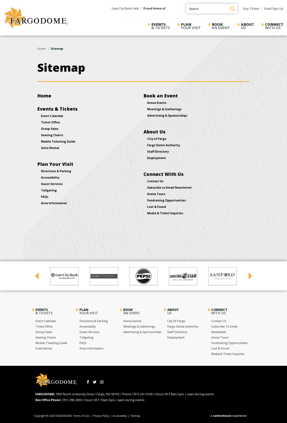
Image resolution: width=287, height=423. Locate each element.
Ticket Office (50, 122)
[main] (143, 123)
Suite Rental (50, 148)
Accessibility (50, 177)
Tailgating (49, 190)
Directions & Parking (56, 171)
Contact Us (155, 181)
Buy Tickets (251, 9)
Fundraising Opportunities (166, 200)
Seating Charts (52, 135)
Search (232, 9)
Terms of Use (81, 416)
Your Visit (191, 26)
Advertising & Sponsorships (167, 116)
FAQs (44, 197)
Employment (156, 158)
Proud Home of (155, 8)
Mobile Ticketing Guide (58, 141)
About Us (154, 132)
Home (41, 49)
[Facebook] (88, 382)
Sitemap (135, 416)
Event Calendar (52, 116)
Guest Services (52, 184)
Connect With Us (164, 174)
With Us (274, 26)
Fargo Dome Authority (163, 145)
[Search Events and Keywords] (211, 8)
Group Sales (49, 129)
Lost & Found (156, 207)
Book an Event (161, 95)
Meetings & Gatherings (164, 109)
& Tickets (160, 26)
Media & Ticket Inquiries (165, 213)
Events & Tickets (57, 109)
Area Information (54, 203)
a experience (229, 415)
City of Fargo (156, 139)
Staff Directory (158, 152)
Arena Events (156, 103)
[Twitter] (94, 382)
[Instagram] (102, 382)
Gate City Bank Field (125, 8)
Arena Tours (156, 194)
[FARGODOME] (36, 18)
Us (247, 26)
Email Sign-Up (273, 9)
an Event (221, 26)
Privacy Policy (101, 416)
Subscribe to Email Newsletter (169, 188)
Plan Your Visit (55, 164)
